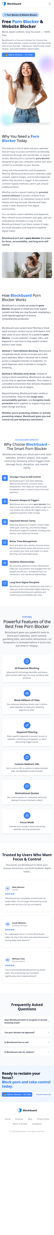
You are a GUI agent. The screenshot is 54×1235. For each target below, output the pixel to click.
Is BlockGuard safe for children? (27, 1052)
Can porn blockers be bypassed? (27, 1032)
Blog (30, 1119)
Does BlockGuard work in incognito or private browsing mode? (27, 1021)
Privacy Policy (43, 1119)
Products (19, 1119)
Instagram (37, 1123)
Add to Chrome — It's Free (18, 54)
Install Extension (43, 1094)
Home (7, 1119)
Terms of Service (19, 1123)
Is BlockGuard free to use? (27, 1042)
